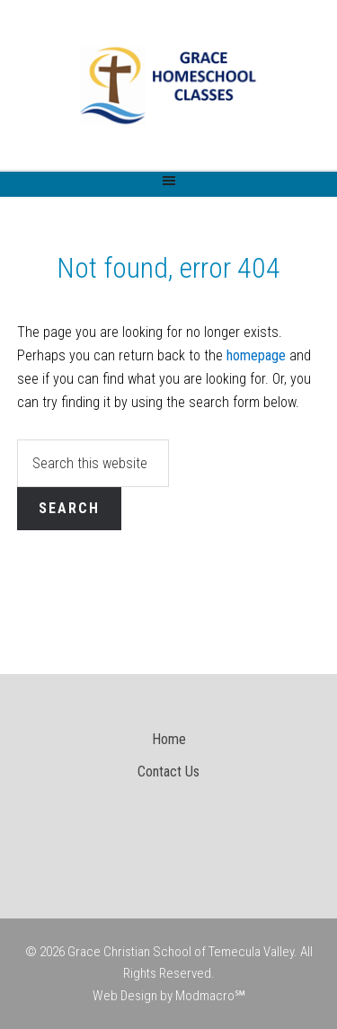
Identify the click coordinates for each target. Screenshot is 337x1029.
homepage (256, 355)
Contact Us (168, 771)
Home (169, 739)
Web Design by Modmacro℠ (169, 996)
